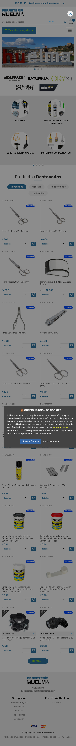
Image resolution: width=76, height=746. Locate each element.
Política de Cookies (61, 427)
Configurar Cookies (51, 441)
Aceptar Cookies (31, 441)
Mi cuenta (70, 13)
